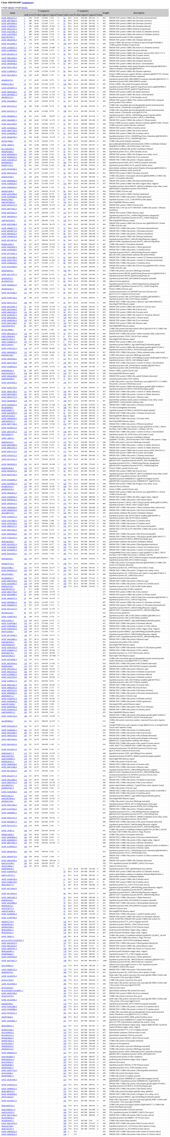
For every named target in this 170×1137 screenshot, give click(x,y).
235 (25, 818)
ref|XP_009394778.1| (9, 857)
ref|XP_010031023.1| (9, 538)
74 (25, 209)
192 (64, 578)
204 (64, 330)
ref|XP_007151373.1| (9, 609)
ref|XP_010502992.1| (9, 547)
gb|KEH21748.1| (8, 355)
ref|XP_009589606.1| (9, 837)
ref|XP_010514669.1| (9, 521)
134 (64, 194)
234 (25, 813)
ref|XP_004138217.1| (9, 54)
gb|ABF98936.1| (7, 721)
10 (25, 37)
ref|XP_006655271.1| (9, 526)
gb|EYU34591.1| (8, 621)
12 (25, 61)
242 (25, 837)
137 (25, 342)
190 (64, 521)
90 (64, 165)
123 (64, 309)
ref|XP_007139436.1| (9, 635)
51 (64, 58)
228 (64, 484)
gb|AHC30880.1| (8, 330)
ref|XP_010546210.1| (9, 236)
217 (25, 764)
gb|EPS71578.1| (7, 165)
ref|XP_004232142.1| (9, 672)
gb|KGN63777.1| (8, 885)
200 (25, 709)
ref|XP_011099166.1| (9, 26)
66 (64, 191)
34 (25, 101)
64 (64, 71)
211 (25, 744)
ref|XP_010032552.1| (9, 348)
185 (25, 688)
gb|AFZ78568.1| (7, 141)
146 (64, 392)
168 (64, 507)
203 (64, 581)
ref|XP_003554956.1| (9, 733)
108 (64, 111)
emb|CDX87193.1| (8, 326)
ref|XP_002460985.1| (9, 480)
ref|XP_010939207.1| (9, 247)
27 (25, 92)
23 (64, 26)
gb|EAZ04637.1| (7, 434)
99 (25, 298)
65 (25, 181)
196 (64, 455)
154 (64, 424)
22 (25, 67)
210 (64, 503)
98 (64, 250)
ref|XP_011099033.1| (9, 674)
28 (25, 111)
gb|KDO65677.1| (8, 753)
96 (25, 345)
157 (25, 521)
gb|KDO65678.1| (8, 869)
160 (25, 434)
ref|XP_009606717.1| (9, 228)
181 (25, 669)
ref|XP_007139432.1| (9, 771)
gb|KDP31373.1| (8, 97)
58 (25, 191)
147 (64, 445)
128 (64, 318)
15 (25, 592)
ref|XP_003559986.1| (9, 903)
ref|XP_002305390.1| (9, 169)
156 (64, 373)
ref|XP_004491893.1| (9, 320)
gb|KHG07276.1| (8, 564)
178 (25, 666)
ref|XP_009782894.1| (9, 23)
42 (64, 101)
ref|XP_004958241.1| (9, 500)
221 (25, 866)
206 (25, 578)
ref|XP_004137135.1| (9, 451)
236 (64, 559)
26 (64, 145)
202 (64, 162)
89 (64, 281)
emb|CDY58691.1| (8, 202)
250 (25, 846)
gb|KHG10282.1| (8, 244)
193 (25, 704)
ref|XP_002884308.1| (9, 401)
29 (25, 95)
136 (25, 410)
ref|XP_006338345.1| (9, 40)
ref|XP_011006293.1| (9, 846)
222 (25, 776)
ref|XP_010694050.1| (9, 840)
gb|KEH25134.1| (8, 442)
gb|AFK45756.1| (8, 281)
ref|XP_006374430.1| (9, 739)
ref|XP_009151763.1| (9, 303)
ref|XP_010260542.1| (9, 871)
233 (25, 809)
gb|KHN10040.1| (8, 468)
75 (25, 250)
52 (25, 141)
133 (64, 183)
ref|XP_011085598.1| (9, 623)
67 (64, 205)
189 (64, 586)
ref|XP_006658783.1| (9, 510)
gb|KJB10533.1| (7, 906)
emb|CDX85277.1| (8, 421)
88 (64, 263)
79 (25, 609)
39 (64, 40)
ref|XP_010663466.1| (9, 626)
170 (25, 497)
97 (64, 187)
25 (25, 88)
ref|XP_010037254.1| (9, 388)
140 (64, 61)
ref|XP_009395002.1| (9, 352)
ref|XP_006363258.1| (9, 735)
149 (25, 626)
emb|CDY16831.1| (8, 339)
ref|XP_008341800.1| (9, 445)
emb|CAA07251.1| (8, 875)
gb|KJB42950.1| (7, 162)
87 (64, 199)
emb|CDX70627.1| (8, 656)
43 (25, 183)
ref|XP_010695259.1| (9, 629)
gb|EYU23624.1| (8, 631)
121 (64, 216)
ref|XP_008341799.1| (9, 392)
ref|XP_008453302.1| (9, 312)
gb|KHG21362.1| (8, 84)
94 (64, 355)
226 (25, 792)
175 (25, 653)
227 (64, 530)
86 (64, 247)
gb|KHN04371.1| (8, 696)
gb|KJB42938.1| (7, 559)
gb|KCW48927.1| (8, 410)
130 (64, 84)
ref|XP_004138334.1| (9, 744)
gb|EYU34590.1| (8, 345)
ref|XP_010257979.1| (9, 677)
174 (64, 307)
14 (25, 50)
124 (25, 334)
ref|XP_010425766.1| (9, 523)
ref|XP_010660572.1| (9, 342)
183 (64, 554)
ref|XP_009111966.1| (9, 323)
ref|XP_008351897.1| (9, 897)
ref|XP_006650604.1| (9, 534)
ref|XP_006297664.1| (9, 359)
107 (25, 394)
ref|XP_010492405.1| (9, 730)
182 (64, 568)
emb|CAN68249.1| (8, 336)
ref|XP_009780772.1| (9, 231)
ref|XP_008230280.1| (9, 318)
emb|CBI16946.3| (8, 379)
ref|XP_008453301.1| (9, 685)
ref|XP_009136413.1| (9, 213)
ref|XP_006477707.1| (9, 782)
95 (64, 120)
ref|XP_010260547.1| (9, 699)
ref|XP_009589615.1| (9, 605)
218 (25, 767)
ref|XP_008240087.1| (9, 120)
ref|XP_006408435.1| (9, 285)
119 (64, 383)
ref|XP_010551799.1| (9, 260)
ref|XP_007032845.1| (9, 383)
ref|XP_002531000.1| (9, 124)
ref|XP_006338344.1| (9, 663)
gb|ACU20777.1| (8, 908)
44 (64, 50)
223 (64, 570)
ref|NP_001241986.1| (9, 293)
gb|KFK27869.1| (8, 199)
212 (25, 749)
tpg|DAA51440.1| (8, 863)
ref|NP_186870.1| (8, 438)
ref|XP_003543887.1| (9, 307)
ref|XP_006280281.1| (9, 116)
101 (25, 293)
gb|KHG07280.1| (8, 177)
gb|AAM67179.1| (8, 513)
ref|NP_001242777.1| (9, 776)
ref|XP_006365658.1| (9, 61)
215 (25, 759)
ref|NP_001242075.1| (9, 749)
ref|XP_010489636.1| (9, 914)
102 (25, 363)
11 (25, 40)
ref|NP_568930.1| (8, 145)
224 (25, 788)
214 (25, 756)
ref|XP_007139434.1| (9, 888)
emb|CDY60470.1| (8, 373)
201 (25, 712)
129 (64, 197)
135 (25, 379)
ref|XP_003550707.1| (9, 471)
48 (64, 75)
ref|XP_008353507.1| (9, 448)
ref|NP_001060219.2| (9, 428)
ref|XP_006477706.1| (9, 131)
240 (25, 831)
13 (25, 48)
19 (25, 54)
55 (25, 213)
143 (64, 363)
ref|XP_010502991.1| (9, 550)
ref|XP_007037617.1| (9, 111)
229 (25, 510)
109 (25, 303)
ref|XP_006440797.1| (9, 598)
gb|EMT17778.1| (8, 922)
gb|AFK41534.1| (8, 613)
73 (64, 97)
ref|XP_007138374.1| (9, 240)
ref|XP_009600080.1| (9, 181)
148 (64, 271)
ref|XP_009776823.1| (9, 21)
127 (64, 274)
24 (64, 209)
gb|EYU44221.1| (8, 796)
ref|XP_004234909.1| (9, 780)
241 (25, 834)
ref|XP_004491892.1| (9, 707)
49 (64, 37)
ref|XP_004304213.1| (9, 570)
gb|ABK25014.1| (8, 486)
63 (25, 205)
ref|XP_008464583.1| (9, 418)
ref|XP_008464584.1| (9, 764)
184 (25, 674)
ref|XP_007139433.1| (9, 893)
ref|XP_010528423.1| (9, 405)
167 (64, 371)
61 (25, 160)
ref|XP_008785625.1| (9, 234)
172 (64, 451)
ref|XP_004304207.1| (9, 484)
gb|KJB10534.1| (7, 900)
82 (64, 289)
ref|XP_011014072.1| (9, 160)
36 (64, 54)
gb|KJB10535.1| (7, 278)
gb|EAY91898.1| (7, 574)
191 (25, 544)
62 (25, 236)
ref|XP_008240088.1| (9, 595)
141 (64, 157)
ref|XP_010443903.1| (9, 133)
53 (64, 18)
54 (25, 216)
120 (64, 220)
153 (64, 416)
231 (25, 801)
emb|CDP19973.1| (8, 589)
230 (25, 798)
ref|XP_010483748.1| (9, 879)
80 (64, 234)
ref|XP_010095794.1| (9, 617)
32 (64, 133)
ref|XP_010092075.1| (9, 517)
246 (25, 656)
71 (25, 234)
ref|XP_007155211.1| (9, 459)
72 (64, 92)
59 (25, 199)
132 (64, 405)
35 (64, 152)
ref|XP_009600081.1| (9, 693)
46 (25, 152)
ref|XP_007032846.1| (9, 659)
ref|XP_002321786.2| (9, 67)
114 (25, 348)
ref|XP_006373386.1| (9, 805)
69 (64, 29)
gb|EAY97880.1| (7, 568)
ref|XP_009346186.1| (9, 63)
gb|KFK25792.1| (8, 586)
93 (25, 281)
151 (25, 721)
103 (64, 236)
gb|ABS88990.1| (7, 407)
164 (64, 339)
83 (64, 244)
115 (64, 213)
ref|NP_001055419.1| (9, 554)
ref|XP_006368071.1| (9, 822)
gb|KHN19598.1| (8, 191)
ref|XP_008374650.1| (9, 58)
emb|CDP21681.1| (8, 37)
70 (64, 95)
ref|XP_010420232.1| (9, 709)
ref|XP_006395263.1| (9, 464)
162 (64, 326)
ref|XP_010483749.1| (9, 882)
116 (64, 202)
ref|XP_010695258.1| (9, 183)
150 (64, 394)
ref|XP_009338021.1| (9, 95)
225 (25, 860)
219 (25, 568)
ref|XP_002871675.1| (9, 818)
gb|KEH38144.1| (8, 271)
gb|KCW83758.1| (8, 756)
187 (25, 681)
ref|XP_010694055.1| (9, 497)
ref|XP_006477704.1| (9, 592)
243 (25, 863)
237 (25, 822)
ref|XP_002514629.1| (9, 75)
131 (64, 80)
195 (64, 547)
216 (25, 761)
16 (25, 75)
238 (64, 564)
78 (25, 231)
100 (25, 289)
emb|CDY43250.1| (8, 416)
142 (25, 468)
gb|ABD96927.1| (8, 578)
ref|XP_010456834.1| (9, 128)
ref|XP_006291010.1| (9, 503)
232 (25, 805)
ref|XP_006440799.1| (9, 852)
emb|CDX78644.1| (8, 798)
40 (25, 116)
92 (25, 318)
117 (64, 359)
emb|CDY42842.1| (8, 911)
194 (64, 523)
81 (25, 247)
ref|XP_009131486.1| (9, 767)
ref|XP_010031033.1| (9, 647)
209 (25, 739)
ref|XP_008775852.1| (9, 209)
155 (64, 464)
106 (64, 106)
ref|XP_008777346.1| (9, 424)
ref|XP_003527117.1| (9, 205)
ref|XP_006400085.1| (9, 813)
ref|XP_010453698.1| (9, 792)
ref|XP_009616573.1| (9, 18)
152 (64, 448)
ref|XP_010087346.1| (9, 298)
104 (64, 44)
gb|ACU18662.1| (8, 866)
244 (25, 840)
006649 (11, 7)
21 (64, 23)
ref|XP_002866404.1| (9, 187)
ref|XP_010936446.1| (9, 197)
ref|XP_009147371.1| (9, 397)
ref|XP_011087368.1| (9, 918)
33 (25, 120)
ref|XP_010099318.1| (9, 367)
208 (64, 407)
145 (25, 421)
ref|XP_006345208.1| (9, 376)
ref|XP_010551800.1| (9, 257)
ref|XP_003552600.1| (9, 267)
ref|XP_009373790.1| (9, 363)
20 (64, 21)
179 (25, 550)
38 (25, 165)
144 (64, 432)
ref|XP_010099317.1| (9, 681)
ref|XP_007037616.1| (9, 106)
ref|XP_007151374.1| (9, 826)
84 (25, 285)
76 (25, 244)
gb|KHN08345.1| (8, 371)
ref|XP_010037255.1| (9, 716)
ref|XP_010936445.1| (9, 701)
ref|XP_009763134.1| (9, 173)
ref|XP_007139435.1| (9, 253)
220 (25, 771)
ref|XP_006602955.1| (9, 688)
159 (64, 345)
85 (25, 253)
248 (25, 852)
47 (64, 63)
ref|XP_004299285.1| (9, 154)
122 (25, 416)
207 (25, 735)
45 (64, 32)
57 (64, 67)
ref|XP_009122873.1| (9, 669)
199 (64, 584)
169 (25, 471)
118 (25, 401)
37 (25, 128)
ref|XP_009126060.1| (9, 639)
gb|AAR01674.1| (8, 785)
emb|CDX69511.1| (8, 712)
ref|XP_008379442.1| (9, 530)
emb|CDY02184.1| (8, 220)
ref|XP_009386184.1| (9, 507)
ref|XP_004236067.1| (9, 413)
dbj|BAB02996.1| (8, 542)
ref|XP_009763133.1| (9, 690)
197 (25, 542)
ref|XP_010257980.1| (9, 34)
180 (25, 547)
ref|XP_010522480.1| (9, 194)
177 (64, 177)
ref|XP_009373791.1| (9, 432)
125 (25, 424)
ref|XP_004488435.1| (9, 157)
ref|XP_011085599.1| (9, 50)
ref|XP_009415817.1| (9, 334)
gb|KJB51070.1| (7, 80)
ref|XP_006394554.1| (9, 216)
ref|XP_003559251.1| (9, 544)
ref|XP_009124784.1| (9, 581)
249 (64, 486)
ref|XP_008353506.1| (9, 394)
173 (25, 650)
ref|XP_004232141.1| (9, 29)
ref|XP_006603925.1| (9, 493)
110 (25, 320)
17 (64, 48)
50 (25, 137)
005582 (25, 7)
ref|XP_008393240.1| (9, 92)
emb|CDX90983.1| (8, 759)
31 (25, 97)
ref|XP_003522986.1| (9, 224)
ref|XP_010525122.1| (9, 455)
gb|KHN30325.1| (8, 289)
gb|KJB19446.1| (7, 666)
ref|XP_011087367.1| (9, 315)
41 (25, 131)
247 (25, 843)
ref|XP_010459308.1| (9, 250)
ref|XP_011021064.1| (9, 809)
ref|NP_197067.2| (8, 831)
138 (25, 438)
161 (64, 397)
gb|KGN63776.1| (8, 653)
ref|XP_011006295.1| (9, 71)
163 (64, 323)
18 (25, 84)
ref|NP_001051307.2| (9, 726)
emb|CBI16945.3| (8, 642)
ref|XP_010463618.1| (9, 263)
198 (25, 526)
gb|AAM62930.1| (8, 149)
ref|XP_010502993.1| (9, 584)
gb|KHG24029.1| (8, 834)
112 (64, 475)
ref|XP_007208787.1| (9, 88)
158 (64, 418)
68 (25, 224)
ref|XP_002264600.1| (9, 101)
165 (25, 642)
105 (25, 359)
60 (64, 34)
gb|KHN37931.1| (8, 788)
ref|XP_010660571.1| (9, 650)
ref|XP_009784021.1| (9, 602)
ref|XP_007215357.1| (9, 274)
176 (64, 442)
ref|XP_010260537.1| (9, 48)
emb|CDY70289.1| (8, 704)
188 (64, 517)
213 (25, 753)
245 (25, 586)
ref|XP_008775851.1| (9, 843)
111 (25, 392)
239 (25, 574)
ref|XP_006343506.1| (9, 860)
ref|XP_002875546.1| (9, 475)
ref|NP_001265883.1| (9, 44)
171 (25, 513)
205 (25, 534)
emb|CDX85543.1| (8, 645)
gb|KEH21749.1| (8, 801)
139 (25, 464)
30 (25, 106)
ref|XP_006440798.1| (9, 137)
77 (25, 274)
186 (25, 677)
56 (25, 220)
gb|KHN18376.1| (8, 489)
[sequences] (27, 2)
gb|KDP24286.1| (8, 152)
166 (25, 645)
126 (64, 285)
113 (25, 383)
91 (64, 88)
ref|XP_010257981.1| (9, 32)
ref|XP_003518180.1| (9, 309)
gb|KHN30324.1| (8, 761)
